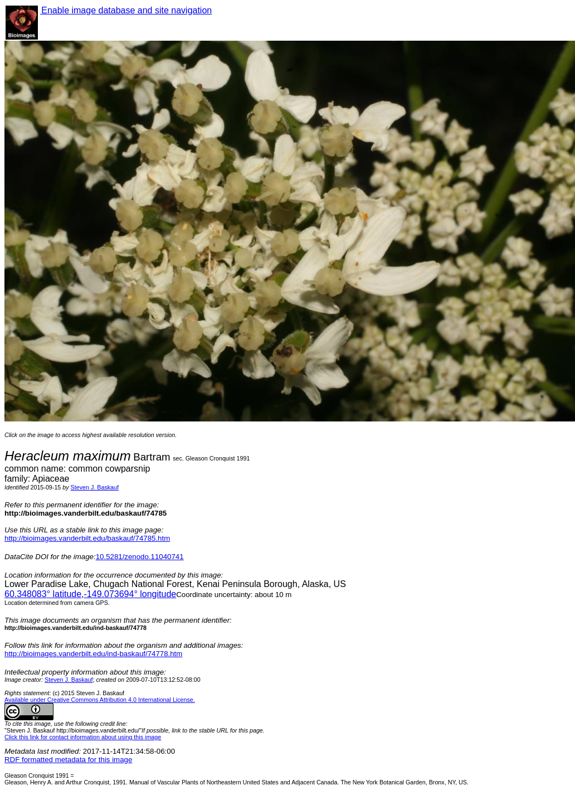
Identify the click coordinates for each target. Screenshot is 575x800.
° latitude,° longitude (90, 594)
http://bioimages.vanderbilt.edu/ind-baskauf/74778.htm (93, 653)
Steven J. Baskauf (95, 487)
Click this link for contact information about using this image (82, 737)
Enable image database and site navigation (126, 10)
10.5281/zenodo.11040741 (140, 556)
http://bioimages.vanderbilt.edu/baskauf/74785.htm (87, 538)
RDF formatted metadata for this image (68, 759)
